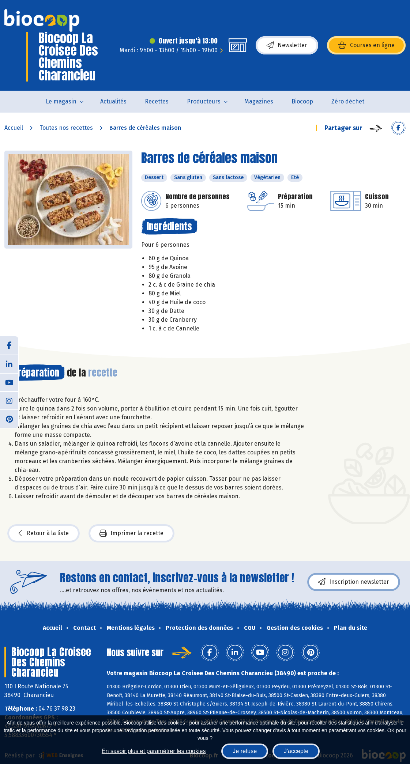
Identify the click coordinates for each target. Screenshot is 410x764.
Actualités (113, 101)
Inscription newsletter (353, 582)
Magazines (258, 101)
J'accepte (296, 751)
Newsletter (287, 45)
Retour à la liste (43, 533)
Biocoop (302, 101)
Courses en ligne (366, 45)
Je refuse (245, 751)
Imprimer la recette (131, 533)
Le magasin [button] (61, 101)
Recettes (157, 101)
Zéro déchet (347, 101)
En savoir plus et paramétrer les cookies (154, 751)
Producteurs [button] (204, 101)
